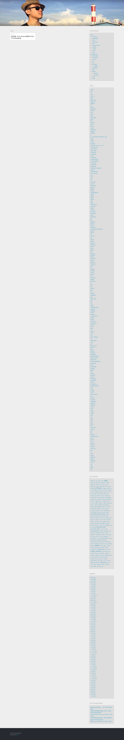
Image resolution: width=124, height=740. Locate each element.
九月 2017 (93, 623)
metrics (92, 318)
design (92, 190)
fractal (92, 225)
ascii (92, 112)
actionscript (95, 56)
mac (92, 304)
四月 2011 (93, 691)
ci (111, 488)
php (93, 69)
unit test (93, 445)
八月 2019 (93, 605)
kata (92, 290)
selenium (93, 399)
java (93, 63)
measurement (94, 316)
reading (92, 373)
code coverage (94, 147)
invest (92, 265)
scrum (93, 50)
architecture (95, 57)
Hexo (17, 734)
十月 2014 (93, 670)
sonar (92, 408)
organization (94, 340)
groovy (92, 246)
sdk (91, 396)
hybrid (92, 260)
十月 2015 (93, 654)
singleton (93, 405)
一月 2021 (93, 593)
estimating (93, 213)
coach (92, 142)
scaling (94, 49)
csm (92, 176)
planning (93, 352)
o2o (91, 335)
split (92, 410)
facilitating (94, 42)
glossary (93, 236)
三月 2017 (93, 633)
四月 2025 (93, 577)
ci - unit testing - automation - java (99, 136)
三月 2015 (93, 663)
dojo (92, 201)
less (92, 300)
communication (94, 159)
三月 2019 (93, 607)
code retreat (93, 149)
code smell (93, 152)
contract (93, 169)
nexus (92, 326)
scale (92, 389)
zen (91, 469)
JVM (92, 95)
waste (92, 455)
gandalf (92, 230)
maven (92, 312)
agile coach (93, 100)
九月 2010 (93, 692)
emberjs (96, 66)
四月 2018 (93, 616)
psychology (93, 366)
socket (92, 406)
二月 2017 (93, 635)
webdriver (93, 457)
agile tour (93, 102)
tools (93, 52)
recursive (93, 375)
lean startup (93, 298)
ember (92, 208)
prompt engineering (95, 361)
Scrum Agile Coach (62, 17)
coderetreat (93, 154)
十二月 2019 (94, 602)
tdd (91, 420)
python (94, 71)
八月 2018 (93, 612)
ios (91, 267)
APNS (92, 89)
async (92, 114)
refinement (93, 380)
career (92, 128)
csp (91, 178)
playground (93, 354)
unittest (92, 446)
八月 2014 (93, 673)
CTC (92, 91)
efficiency (93, 206)
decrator (93, 187)
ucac (92, 441)
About (26, 2)
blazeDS (93, 122)
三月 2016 (93, 645)
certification (93, 129)
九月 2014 (93, 671)
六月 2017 (93, 628)
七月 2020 (93, 597)
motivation (93, 321)
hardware (93, 255)
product (94, 47)
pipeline (92, 351)
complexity (93, 166)
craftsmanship (94, 171)
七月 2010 (93, 694)
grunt (92, 248)
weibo (92, 459)
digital (92, 196)
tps (91, 433)
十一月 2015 (94, 652)
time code (93, 427)
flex (91, 220)
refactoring (93, 379)
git (91, 234)
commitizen (93, 157)
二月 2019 (93, 609)
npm (92, 333)
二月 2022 (93, 584)
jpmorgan (93, 281)
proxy (92, 365)
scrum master (94, 394)
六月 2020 (93, 598)
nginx (92, 328)
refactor (92, 377)
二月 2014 (93, 675)
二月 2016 (93, 647)
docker (92, 199)
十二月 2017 (94, 621)
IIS (91, 93)
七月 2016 (93, 640)
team (92, 422)
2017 (12, 31)
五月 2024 (93, 583)
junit (92, 284)
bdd (91, 121)
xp (91, 464)
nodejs (92, 331)
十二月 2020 (94, 595)
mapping (93, 311)
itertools (93, 270)
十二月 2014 (94, 666)
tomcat (92, 429)
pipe (92, 349)
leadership (93, 295)
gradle (92, 241)
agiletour (93, 103)
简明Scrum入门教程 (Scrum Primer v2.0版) (101, 721)
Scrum (92, 96)
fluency (92, 223)
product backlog (94, 356)
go (93, 61)
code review (93, 150)
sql (91, 417)
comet (92, 156)
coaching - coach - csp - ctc (97, 145)
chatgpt (92, 131)
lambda (92, 293)
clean (92, 138)
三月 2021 (93, 590)
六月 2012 (93, 682)
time (92, 426)
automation (93, 117)
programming (94, 54)
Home (12, 2)
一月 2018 (93, 619)
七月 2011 (93, 685)
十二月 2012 (94, 678)
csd (91, 175)
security (92, 398)
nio (91, 330)
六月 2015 (93, 659)
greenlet (93, 243)
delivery (92, 189)
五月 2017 (93, 630)
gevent (92, 232)
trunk (92, 438)
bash (92, 119)
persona (93, 347)
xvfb (92, 466)
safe (92, 387)
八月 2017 (93, 624)
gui (91, 251)
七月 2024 (93, 581)
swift (93, 76)
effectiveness (94, 204)
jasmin (92, 272)
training (92, 434)
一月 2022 (93, 586)
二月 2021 (93, 591)
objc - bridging (94, 337)
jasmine (92, 274)
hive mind (93, 258)
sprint (92, 413)
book (92, 124)
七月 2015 (93, 658)
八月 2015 (93, 656)
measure (93, 314)
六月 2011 (93, 687)
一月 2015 (93, 664)
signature (93, 403)
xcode (92, 462)
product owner (94, 358)
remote (92, 382)
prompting (93, 363)
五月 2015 (93, 661)
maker (92, 305)
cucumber (93, 182)
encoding (93, 211)
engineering (95, 38)
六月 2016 (93, 642)
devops (92, 194)
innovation (93, 264)
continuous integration (96, 168)
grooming (93, 244)
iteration (93, 269)
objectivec (94, 68)
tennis (92, 424)
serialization (94, 401)
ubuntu (92, 439)
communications (95, 161)
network (93, 324)
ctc (91, 180)
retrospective (94, 384)
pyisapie (93, 368)
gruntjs (92, 250)
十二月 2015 (94, 651)
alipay (92, 107)
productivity (93, 359)
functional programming (96, 229)
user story (93, 448)
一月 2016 (93, 649)
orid (92, 342)
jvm (91, 286)
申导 (62, 13)
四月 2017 (93, 631)
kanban (92, 288)
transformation (94, 436)
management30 (96, 45)
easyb (92, 203)
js (99, 525)
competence (94, 164)
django (95, 73)
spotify (92, 412)
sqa (91, 415)
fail (91, 218)
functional (96, 75)
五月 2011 (93, 689)
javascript (94, 64)
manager (93, 309)
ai (105, 482)
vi (109, 562)
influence (93, 262)
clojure (92, 140)
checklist (93, 133)
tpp (91, 431)
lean (93, 43)
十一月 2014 (94, 668)
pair (91, 344)
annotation (93, 109)
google (92, 239)
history (92, 257)
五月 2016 (93, 644)
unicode (93, 443)
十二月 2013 (94, 677)
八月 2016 (93, 638)
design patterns (94, 192)
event (93, 40)
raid (91, 372)
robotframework (94, 386)
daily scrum (93, 185)
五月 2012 (93, 684)
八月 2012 (93, 680)
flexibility (93, 222)
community (93, 163)
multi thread (93, 323)
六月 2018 (93, 614)
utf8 (92, 450)
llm (91, 302)
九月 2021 (93, 588)
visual (92, 453)
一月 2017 (93, 637)
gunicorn (93, 253)
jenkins (92, 279)
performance (94, 345)
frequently (93, 227)
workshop (93, 460)
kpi (91, 291)
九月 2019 (93, 604)
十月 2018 (93, 611)
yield (92, 467)
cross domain (94, 173)
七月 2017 (93, 626)
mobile (92, 319)
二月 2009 (93, 696)
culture (92, 183)
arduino (94, 59)
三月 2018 (93, 617)
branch (92, 126)
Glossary (33, 2)
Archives (19, 2)
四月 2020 (93, 600)
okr (91, 338)
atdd (92, 115)
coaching (94, 36)
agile (92, 35)
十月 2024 (93, 579)
